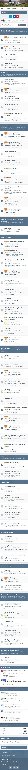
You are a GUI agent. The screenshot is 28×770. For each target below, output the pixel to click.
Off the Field (4, 457)
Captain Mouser (14, 109)
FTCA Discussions (6, 72)
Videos (9, 177)
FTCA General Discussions (14, 89)
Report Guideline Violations (10, 58)
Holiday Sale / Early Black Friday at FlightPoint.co (15, 625)
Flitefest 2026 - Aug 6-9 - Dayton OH (13, 145)
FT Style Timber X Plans (10, 420)
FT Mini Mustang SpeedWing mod (12, 374)
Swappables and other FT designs (11, 720)
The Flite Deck (5, 126)
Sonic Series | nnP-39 (9, 203)
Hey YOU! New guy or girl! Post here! (11, 695)
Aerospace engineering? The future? (12, 516)
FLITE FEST (14, 755)
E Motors (7, 389)
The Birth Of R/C (8, 313)
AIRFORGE (13, 467)
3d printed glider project (10, 274)
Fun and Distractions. (13, 462)
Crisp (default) (5, 759)
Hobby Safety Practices (11, 104)
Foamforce (17, 147)
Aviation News (8, 505)
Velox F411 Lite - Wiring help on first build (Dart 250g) (16, 525)
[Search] (26, 8)
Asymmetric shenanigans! (10, 429)
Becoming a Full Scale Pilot (12, 512)
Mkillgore (12, 294)
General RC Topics (6, 237)
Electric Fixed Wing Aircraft (9, 707)
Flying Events (8, 546)
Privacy (17, 761)
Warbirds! (6, 42)
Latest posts (4, 689)
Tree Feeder (17, 431)
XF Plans (6, 355)
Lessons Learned (9, 280)
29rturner (15, 276)
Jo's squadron (15, 255)
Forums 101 (10, 47)
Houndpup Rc (13, 59)
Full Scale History (9, 486)
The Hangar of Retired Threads (10, 650)
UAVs (6, 522)
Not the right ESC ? (9, 50)
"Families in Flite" (9, 289)
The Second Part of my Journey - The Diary (14, 283)
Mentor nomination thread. (10, 573)
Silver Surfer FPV (19, 182)
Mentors (7, 570)
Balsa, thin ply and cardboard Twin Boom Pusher (15, 383)
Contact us (3, 761)
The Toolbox (8, 398)
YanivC (17, 358)
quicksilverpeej (23, 733)
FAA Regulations (9, 79)
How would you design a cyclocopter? (12, 155)
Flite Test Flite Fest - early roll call (11, 660)
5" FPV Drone (9, 341)
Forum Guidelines (9, 54)
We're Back (7, 581)
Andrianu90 (20, 366)
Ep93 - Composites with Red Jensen (12, 475)
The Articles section (10, 151)
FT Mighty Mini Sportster (10, 411)
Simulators (7, 328)
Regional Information (7, 532)
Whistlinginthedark (15, 214)
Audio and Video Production (12, 471)
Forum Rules (8, 63)
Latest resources (5, 667)
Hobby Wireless (9, 612)
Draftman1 (13, 173)
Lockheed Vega (8, 680)
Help (22, 761)
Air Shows (7, 495)
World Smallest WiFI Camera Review (12, 606)
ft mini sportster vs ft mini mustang (13, 254)
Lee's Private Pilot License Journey (12, 171)
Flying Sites (7, 298)
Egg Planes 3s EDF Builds (10, 181)
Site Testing (11, 578)
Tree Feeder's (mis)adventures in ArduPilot (14, 711)
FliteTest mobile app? (9, 589)
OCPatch (12, 156)
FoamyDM (12, 476)
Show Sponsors (8, 621)
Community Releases (13, 371)
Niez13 (18, 42)
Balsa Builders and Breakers (12, 380)
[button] (2, 8)
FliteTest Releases (10, 363)
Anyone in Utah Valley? (10, 212)
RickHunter (15, 204)
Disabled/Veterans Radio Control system (13, 643)
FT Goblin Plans (7, 366)
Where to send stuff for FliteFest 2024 (12, 540)
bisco (21, 67)
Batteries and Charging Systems (17, 407)
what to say (7, 92)
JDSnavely (13, 517)
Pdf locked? (7, 358)
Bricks (11, 193)
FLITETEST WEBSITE (6, 755)
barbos (12, 626)
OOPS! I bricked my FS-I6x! (12, 323)
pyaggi (11, 541)
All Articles (7, 228)
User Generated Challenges (15, 241)
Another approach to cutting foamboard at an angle (16, 192)
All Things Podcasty (10, 160)
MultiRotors (5, 701)
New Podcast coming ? (9, 164)
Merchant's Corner (10, 630)
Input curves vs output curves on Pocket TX (15, 136)
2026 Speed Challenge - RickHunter (13, 245)
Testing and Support (7, 566)
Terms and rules (11, 761)
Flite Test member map (9, 560)
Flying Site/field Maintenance (11, 302)
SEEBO (22, 560)
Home (2, 764)
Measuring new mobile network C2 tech (14, 615)
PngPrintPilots (13, 644)
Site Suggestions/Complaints (13, 586)
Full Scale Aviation (6, 482)
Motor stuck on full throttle (11, 392)
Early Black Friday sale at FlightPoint (12, 634)
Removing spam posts (9, 67)
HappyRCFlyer (14, 385)
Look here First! (5, 30)
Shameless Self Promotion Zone (10, 594)
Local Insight (8, 536)
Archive (6, 657)
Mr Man (18, 100)
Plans (8, 417)
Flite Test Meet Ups (13, 142)
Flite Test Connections (14, 209)
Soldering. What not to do (10, 108)
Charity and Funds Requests (12, 640)
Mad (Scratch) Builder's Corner (16, 426)
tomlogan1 (17, 120)
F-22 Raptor (7, 231)
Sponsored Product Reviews (12, 603)
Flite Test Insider (12, 168)
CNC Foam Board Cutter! (10, 449)
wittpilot (12, 491)
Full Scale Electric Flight (9, 508)
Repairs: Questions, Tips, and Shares (15, 435)
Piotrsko (12, 333)
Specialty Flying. (12, 271)
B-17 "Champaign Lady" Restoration (12, 490)
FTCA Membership (9, 96)
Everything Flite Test (13, 133)
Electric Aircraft (12, 250)
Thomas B (13, 266)
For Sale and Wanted (13, 338)
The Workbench (5, 348)
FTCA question (7, 100)
